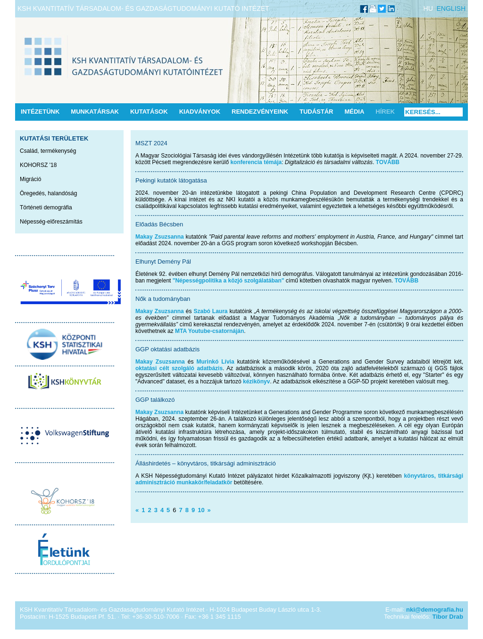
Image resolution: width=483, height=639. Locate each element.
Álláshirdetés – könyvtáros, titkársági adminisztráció (205, 463)
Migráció (30, 179)
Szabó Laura (210, 311)
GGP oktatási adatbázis (167, 349)
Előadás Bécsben (159, 224)
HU (428, 8)
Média (354, 111)
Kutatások (149, 111)
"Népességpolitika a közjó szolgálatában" (228, 280)
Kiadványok (199, 111)
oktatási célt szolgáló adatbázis (179, 368)
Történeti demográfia (46, 207)
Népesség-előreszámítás (51, 221)
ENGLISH (451, 8)
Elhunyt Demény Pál (163, 261)
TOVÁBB (388, 162)
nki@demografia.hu (434, 609)
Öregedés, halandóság (48, 193)
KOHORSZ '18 (38, 165)
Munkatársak (95, 111)
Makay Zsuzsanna (159, 236)
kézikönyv (256, 381)
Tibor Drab (448, 616)
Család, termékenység (48, 151)
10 (201, 510)
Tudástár (316, 111)
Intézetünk (40, 111)
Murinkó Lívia (215, 361)
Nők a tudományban (162, 298)
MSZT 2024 (151, 143)
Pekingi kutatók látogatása (171, 180)
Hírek (384, 111)
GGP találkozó (155, 399)
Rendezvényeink (260, 111)
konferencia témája (256, 162)
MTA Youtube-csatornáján (209, 331)
